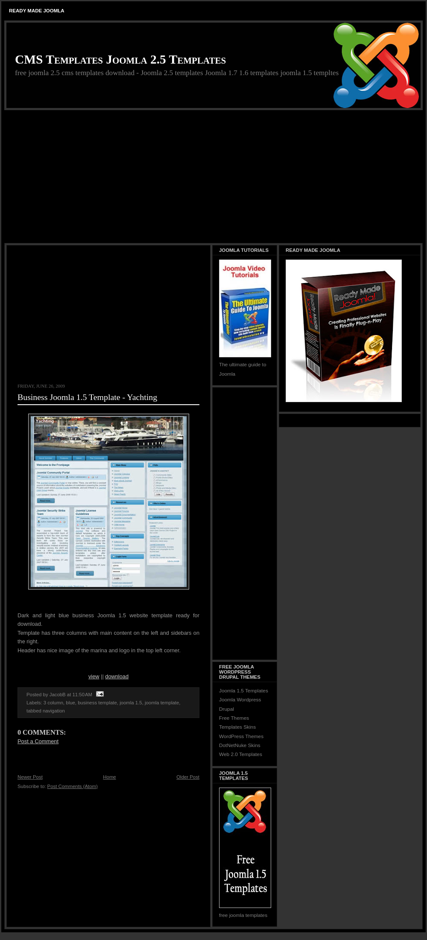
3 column (53, 702)
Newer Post (30, 776)
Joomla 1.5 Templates (243, 691)
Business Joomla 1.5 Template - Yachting (87, 397)
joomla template (162, 702)
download (117, 676)
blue (70, 702)
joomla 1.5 (131, 702)
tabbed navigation (45, 710)
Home (109, 776)
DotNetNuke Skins (239, 745)
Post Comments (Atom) (72, 786)
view (93, 676)
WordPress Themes (241, 736)
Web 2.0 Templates (240, 754)
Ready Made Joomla (36, 10)
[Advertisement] (213, 177)
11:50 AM (82, 694)
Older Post (187, 776)
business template (97, 702)
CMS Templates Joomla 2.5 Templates (120, 59)
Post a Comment (38, 741)
